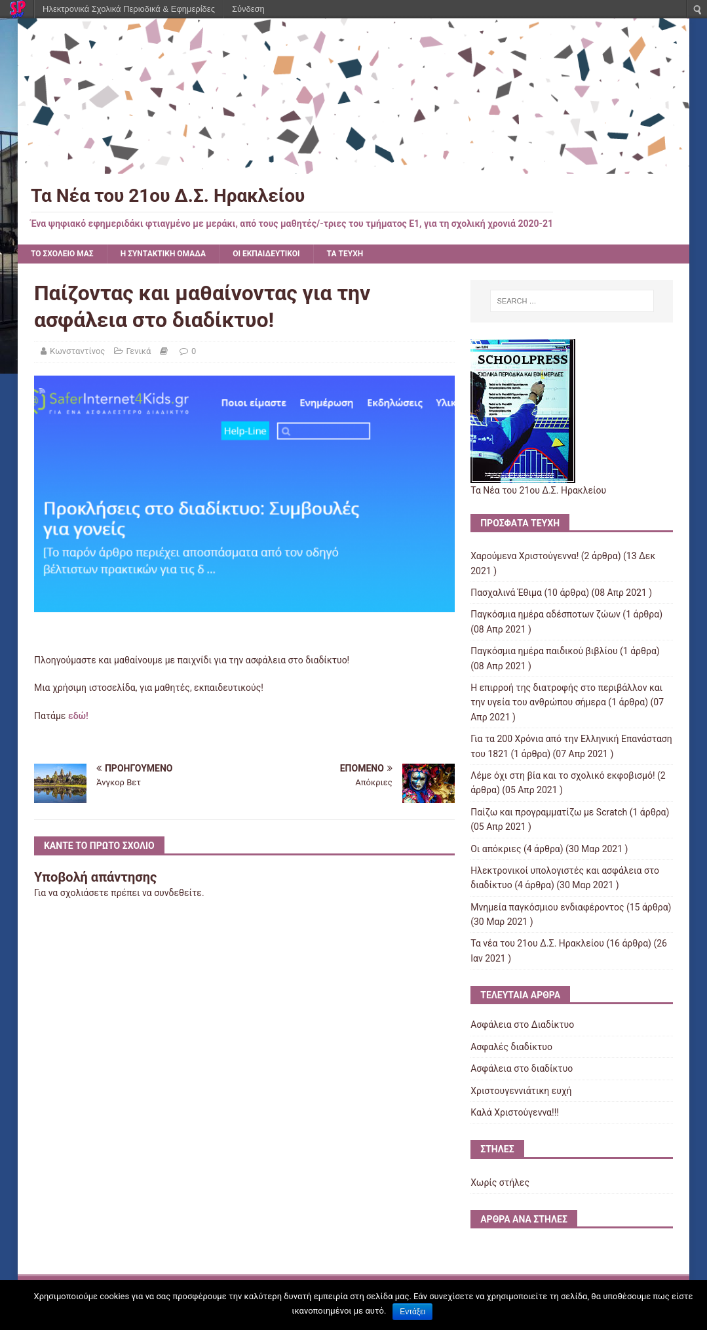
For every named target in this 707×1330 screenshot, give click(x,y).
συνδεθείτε (178, 893)
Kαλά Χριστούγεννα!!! (514, 1112)
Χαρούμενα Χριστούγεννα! (524, 556)
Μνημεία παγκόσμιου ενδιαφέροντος (547, 907)
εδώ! (78, 716)
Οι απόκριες (495, 849)
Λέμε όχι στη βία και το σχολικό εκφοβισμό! (562, 775)
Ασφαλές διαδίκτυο (511, 1047)
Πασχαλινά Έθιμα (506, 592)
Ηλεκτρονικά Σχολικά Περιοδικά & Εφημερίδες (129, 9)
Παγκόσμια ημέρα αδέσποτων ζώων (545, 614)
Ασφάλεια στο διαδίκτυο (521, 1068)
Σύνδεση (248, 9)
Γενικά (138, 351)
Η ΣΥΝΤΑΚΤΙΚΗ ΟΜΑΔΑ (163, 253)
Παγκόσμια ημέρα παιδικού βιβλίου (543, 651)
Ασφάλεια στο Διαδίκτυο (522, 1024)
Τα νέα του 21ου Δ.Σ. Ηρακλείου (537, 943)
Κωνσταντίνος (77, 351)
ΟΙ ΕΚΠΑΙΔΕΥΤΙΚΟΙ (266, 253)
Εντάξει (412, 1311)
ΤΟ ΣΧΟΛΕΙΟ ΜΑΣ (62, 253)
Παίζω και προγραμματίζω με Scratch (548, 812)
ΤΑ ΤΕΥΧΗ (345, 253)
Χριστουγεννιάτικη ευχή (520, 1091)
